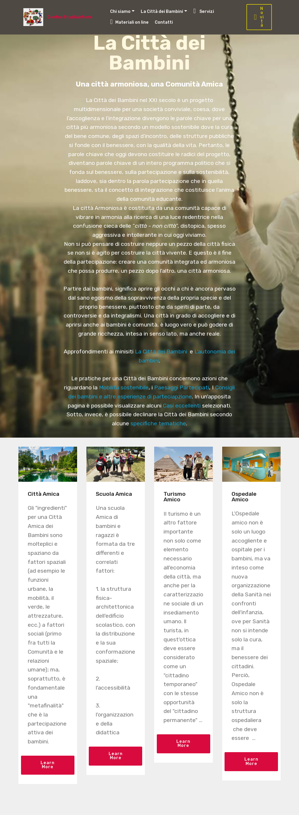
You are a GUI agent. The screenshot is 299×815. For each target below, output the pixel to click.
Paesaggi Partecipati (181, 387)
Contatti (164, 22)
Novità (259, 17)
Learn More (48, 764)
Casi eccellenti (182, 405)
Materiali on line (129, 21)
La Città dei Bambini (162, 11)
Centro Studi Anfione (70, 17)
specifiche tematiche (158, 423)
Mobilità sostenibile (124, 387)
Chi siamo (120, 11)
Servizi (203, 11)
